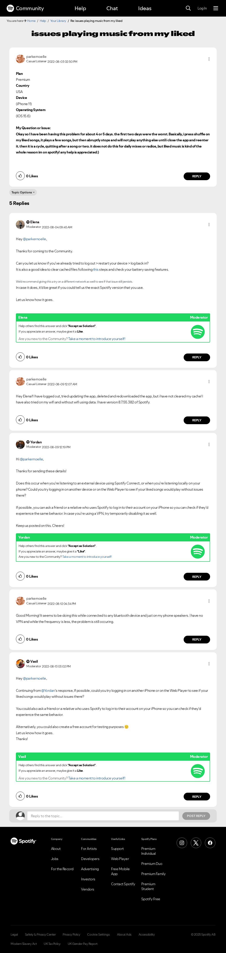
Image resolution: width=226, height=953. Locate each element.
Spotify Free (150, 898)
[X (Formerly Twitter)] (196, 843)
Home (31, 21)
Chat (112, 8)
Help (80, 8)
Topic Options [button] (21, 192)
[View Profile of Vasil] (34, 661)
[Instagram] (182, 843)
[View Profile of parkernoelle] (36, 56)
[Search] (188, 8)
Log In (202, 8)
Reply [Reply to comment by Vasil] (197, 796)
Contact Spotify (123, 883)
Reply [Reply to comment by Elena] (197, 357)
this (95, 269)
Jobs (54, 858)
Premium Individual (148, 851)
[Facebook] (210, 843)
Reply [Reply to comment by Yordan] (197, 577)
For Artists (89, 848)
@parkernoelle (34, 238)
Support (117, 848)
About (56, 848)
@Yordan (48, 690)
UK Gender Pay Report (83, 944)
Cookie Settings (98, 934)
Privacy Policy (71, 934)
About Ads (124, 934)
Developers (90, 858)
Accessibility (147, 934)
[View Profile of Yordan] (36, 442)
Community (25, 8)
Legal (14, 934)
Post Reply (196, 816)
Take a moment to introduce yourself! (96, 338)
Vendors (87, 889)
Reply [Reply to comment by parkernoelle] (197, 176)
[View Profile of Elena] (34, 221)
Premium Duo (151, 863)
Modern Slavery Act (24, 944)
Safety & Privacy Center (40, 934)
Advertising (90, 868)
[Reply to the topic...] (103, 815)
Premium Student (148, 886)
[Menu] (215, 8)
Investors (88, 879)
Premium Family (153, 873)
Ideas (144, 8)
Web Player (120, 858)
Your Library (58, 21)
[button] (209, 59)
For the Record (62, 868)
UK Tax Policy (52, 944)
